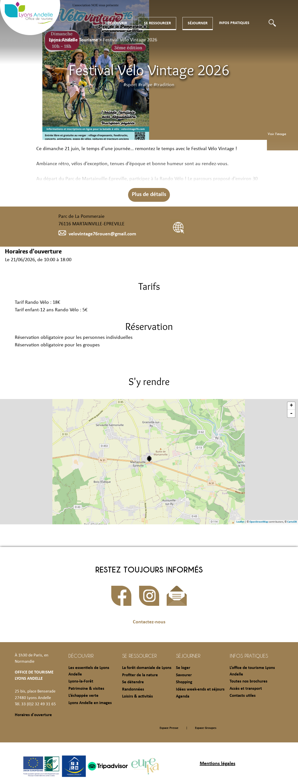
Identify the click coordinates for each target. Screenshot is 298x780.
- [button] (291, 413)
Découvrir (117, 23)
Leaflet (240, 522)
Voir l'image (277, 134)
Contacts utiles (243, 696)
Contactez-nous (149, 622)
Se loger (183, 668)
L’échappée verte (83, 696)
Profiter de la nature (140, 675)
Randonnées (133, 689)
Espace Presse (169, 728)
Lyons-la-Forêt (80, 681)
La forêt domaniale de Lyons (146, 668)
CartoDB (292, 522)
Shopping (184, 682)
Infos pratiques (234, 23)
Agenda (182, 696)
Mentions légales (217, 763)
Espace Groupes (205, 728)
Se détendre (133, 682)
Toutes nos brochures (248, 681)
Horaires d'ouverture (33, 715)
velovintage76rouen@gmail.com (97, 234)
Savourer (184, 675)
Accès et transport (246, 689)
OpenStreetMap (258, 522)
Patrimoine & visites (86, 689)
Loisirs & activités (137, 696)
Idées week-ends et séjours (200, 689)
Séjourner (198, 23)
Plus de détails (149, 195)
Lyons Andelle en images (90, 703)
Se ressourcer (157, 23)
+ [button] (291, 406)
